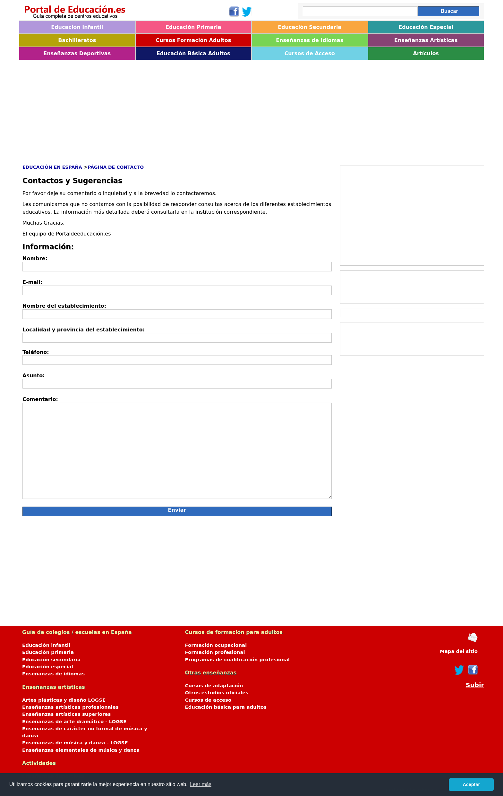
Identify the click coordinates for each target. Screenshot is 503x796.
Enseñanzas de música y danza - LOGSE (75, 743)
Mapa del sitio (459, 651)
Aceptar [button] (471, 784)
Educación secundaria (51, 660)
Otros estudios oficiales (217, 693)
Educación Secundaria (309, 27)
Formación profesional (215, 652)
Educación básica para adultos (226, 707)
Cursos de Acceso (310, 53)
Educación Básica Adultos (193, 53)
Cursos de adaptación (214, 686)
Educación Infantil (77, 27)
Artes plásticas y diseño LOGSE (64, 700)
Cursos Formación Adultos (193, 40)
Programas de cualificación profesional (237, 660)
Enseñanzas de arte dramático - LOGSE (74, 721)
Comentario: (40, 399)
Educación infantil (46, 645)
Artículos (426, 53)
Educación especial (47, 667)
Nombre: (34, 258)
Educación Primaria (193, 27)
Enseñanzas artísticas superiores (66, 714)
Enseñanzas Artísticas (425, 40)
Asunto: (33, 375)
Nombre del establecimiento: (64, 306)
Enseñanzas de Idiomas (309, 40)
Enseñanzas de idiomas (53, 674)
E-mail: (32, 282)
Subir (475, 685)
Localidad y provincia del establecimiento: (83, 330)
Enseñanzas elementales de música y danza (81, 750)
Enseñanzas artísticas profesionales (70, 707)
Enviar (177, 510)
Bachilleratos (77, 40)
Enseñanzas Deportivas (77, 53)
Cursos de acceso (208, 700)
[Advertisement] (211, 108)
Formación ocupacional (216, 645)
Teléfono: (35, 352)
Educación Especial (425, 27)
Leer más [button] (200, 784)
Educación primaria (48, 652)
